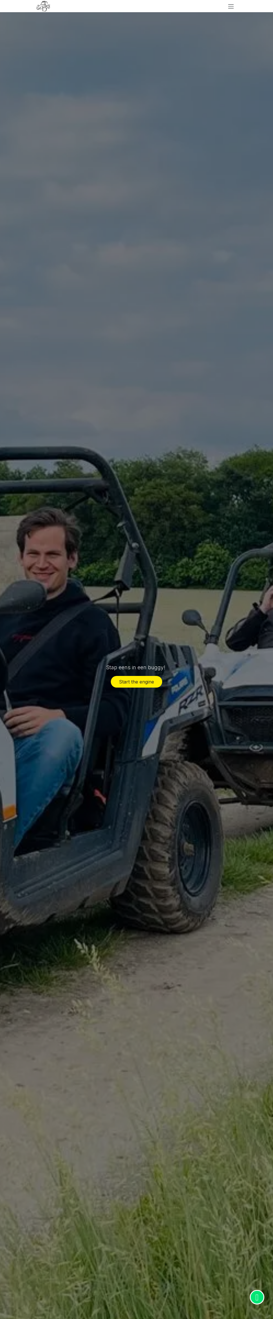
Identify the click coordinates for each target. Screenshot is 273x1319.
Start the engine (136, 682)
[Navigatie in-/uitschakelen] (231, 6)
